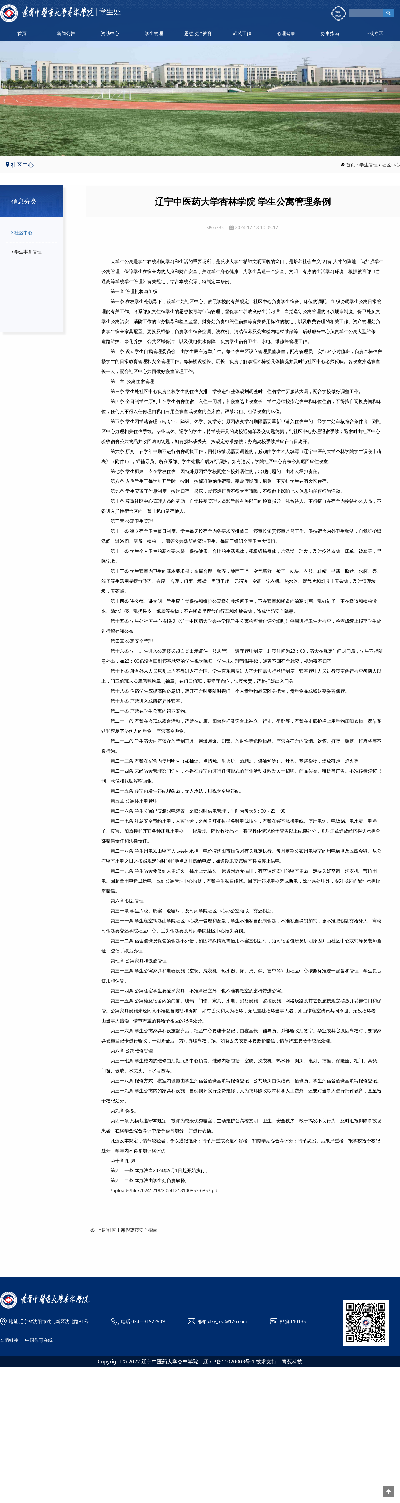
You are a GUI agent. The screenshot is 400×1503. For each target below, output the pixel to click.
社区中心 (391, 165)
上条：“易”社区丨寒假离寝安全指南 (122, 1230)
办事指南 (330, 33)
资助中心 (110, 33)
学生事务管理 (26, 252)
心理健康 (286, 33)
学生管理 (154, 33)
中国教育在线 (39, 1340)
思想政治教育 (198, 33)
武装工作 (242, 33)
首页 (22, 33)
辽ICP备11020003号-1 (229, 1361)
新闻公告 (66, 33)
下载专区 (374, 33)
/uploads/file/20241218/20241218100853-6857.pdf (165, 1190)
